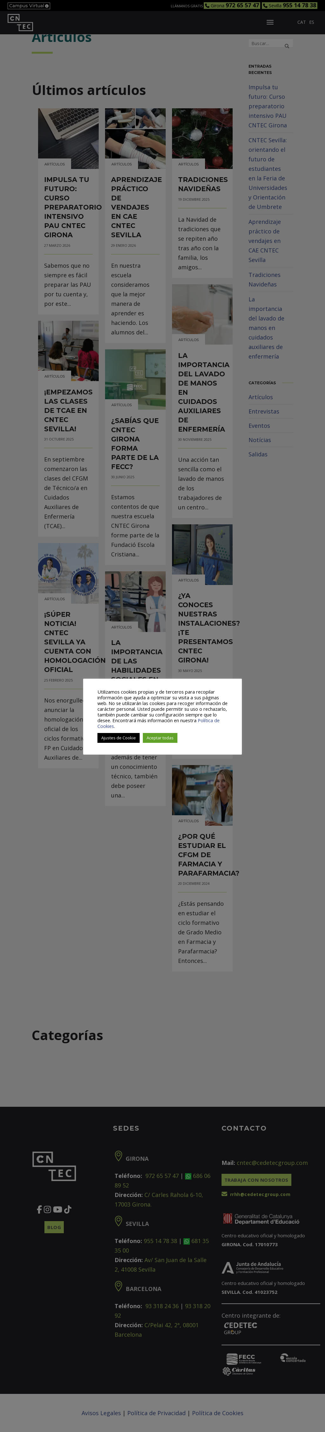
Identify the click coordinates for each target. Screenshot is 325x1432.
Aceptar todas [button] (160, 738)
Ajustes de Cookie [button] (118, 738)
